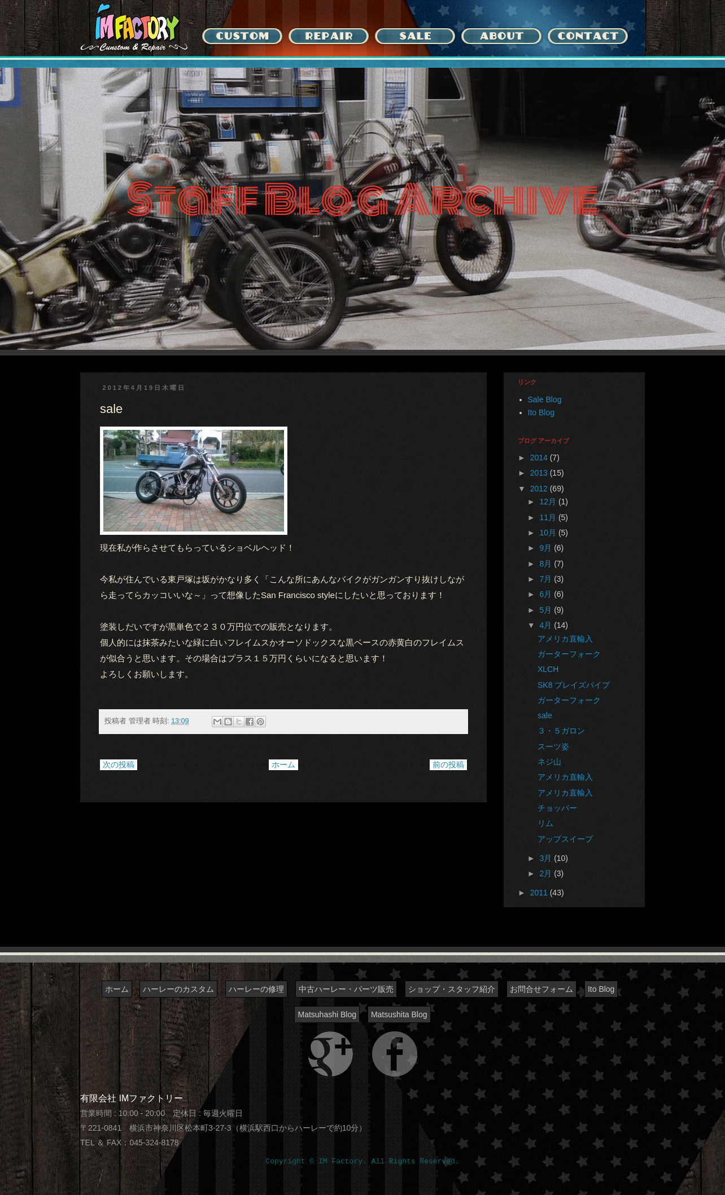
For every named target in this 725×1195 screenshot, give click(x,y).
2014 (540, 457)
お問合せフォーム (541, 989)
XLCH (548, 669)
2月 (546, 873)
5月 (546, 609)
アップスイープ (565, 838)
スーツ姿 (553, 746)
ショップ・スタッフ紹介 (451, 989)
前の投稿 (448, 764)
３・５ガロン (561, 730)
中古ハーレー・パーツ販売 (346, 989)
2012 (540, 488)
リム (545, 823)
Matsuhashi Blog (327, 1014)
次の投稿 (118, 764)
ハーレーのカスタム (178, 989)
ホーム (283, 764)
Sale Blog (545, 399)
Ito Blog (541, 412)
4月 (546, 625)
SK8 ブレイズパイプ (574, 684)
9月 (546, 547)
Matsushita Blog (399, 1014)
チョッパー (557, 807)
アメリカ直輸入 (565, 638)
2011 (540, 892)
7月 (546, 578)
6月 (546, 594)
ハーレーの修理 (256, 989)
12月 (548, 501)
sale (545, 715)
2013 (540, 472)
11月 (548, 517)
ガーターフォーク (569, 653)
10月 (548, 532)
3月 (546, 858)
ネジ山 (549, 761)
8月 (546, 563)
